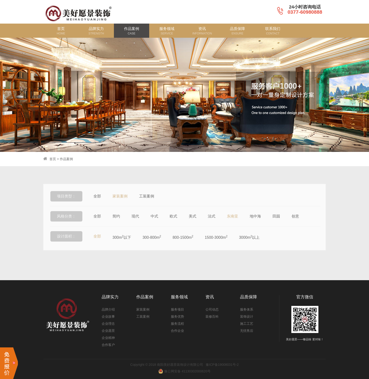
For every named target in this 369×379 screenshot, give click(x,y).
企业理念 (108, 323)
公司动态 (212, 309)
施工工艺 (246, 323)
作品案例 (66, 159)
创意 (295, 223)
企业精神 (108, 338)
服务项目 (177, 309)
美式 (192, 223)
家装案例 (120, 202)
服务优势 (177, 316)
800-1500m (182, 243)
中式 (154, 223)
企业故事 (108, 316)
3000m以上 (249, 243)
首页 (52, 159)
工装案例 (146, 202)
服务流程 (177, 323)
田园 (276, 223)
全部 (97, 202)
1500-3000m (216, 243)
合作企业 (177, 331)
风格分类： (66, 223)
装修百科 (212, 316)
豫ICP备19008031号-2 (222, 365)
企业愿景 (108, 331)
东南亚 (232, 223)
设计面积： (66, 243)
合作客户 (108, 345)
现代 (135, 223)
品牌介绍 (108, 309)
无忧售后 (246, 331)
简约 (116, 223)
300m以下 (121, 243)
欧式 (173, 223)
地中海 (255, 223)
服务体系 (246, 309)
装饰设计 (246, 316)
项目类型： (66, 202)
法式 (211, 223)
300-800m (152, 243)
